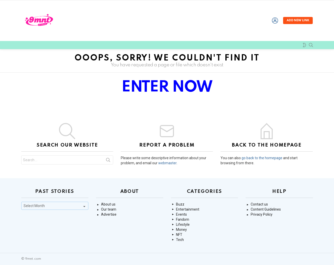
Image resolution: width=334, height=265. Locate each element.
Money (181, 230)
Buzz (180, 204)
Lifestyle (183, 224)
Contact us (259, 204)
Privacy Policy (261, 214)
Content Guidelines (266, 209)
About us (108, 204)
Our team (108, 209)
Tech (180, 240)
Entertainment (187, 209)
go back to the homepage (262, 158)
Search (108, 161)
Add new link (298, 20)
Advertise (108, 214)
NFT (179, 235)
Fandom (182, 219)
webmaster (167, 163)
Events (181, 214)
